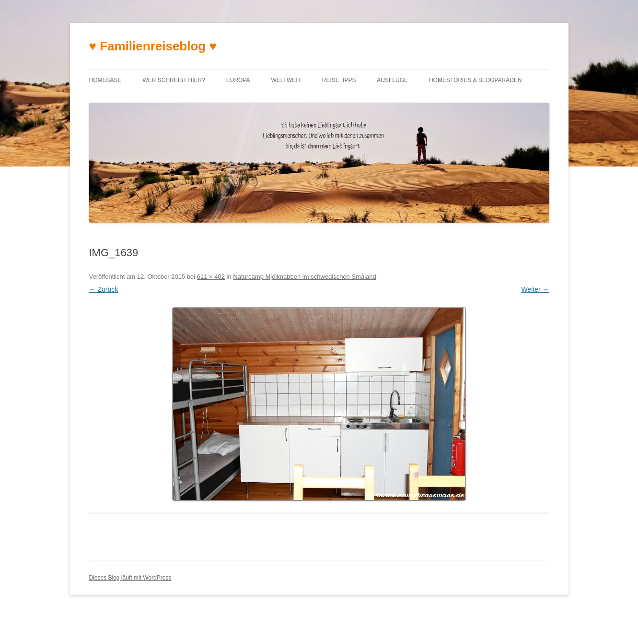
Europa (238, 80)
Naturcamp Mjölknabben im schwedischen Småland (304, 276)
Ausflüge (392, 80)
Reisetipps (339, 80)
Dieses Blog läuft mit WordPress (130, 577)
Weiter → (535, 289)
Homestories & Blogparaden (475, 80)
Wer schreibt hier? (173, 80)
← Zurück (103, 289)
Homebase (105, 80)
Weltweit (286, 80)
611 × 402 (211, 276)
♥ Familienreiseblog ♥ (153, 46)
